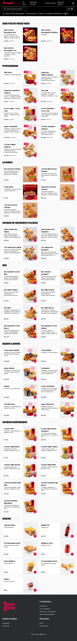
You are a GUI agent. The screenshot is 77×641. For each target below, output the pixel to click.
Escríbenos (43, 606)
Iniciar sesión (44, 626)
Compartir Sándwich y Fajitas (56, 13)
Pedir (41, 623)
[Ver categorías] (73, 14)
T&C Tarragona (45, 609)
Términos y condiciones (48, 612)
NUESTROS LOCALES (33, 3)
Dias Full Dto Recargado (15, 13)
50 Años (24, 3)
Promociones (31, 13)
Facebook (5, 626)
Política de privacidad (47, 614)
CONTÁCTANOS (50, 3)
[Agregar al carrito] (35, 41)
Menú (19, 3)
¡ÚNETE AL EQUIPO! (61, 3)
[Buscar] (3, 14)
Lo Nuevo (40, 13)
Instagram (6, 623)
